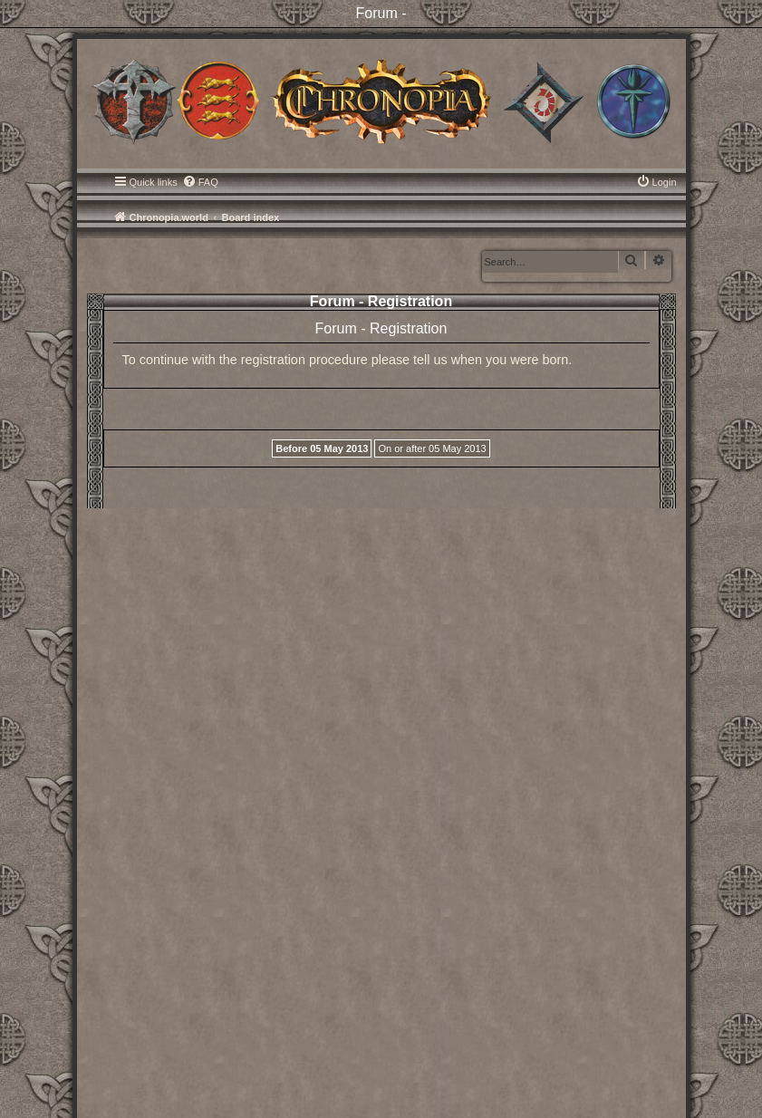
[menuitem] (200, 182)
